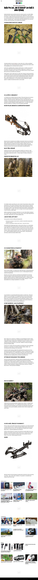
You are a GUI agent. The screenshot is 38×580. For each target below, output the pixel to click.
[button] (16, 3)
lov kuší (15, 63)
